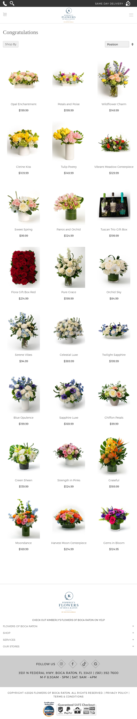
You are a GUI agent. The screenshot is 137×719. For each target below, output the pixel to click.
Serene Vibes (23, 354)
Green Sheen (23, 480)
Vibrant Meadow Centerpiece (113, 166)
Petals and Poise (69, 104)
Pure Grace (68, 292)
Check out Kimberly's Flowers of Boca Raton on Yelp (68, 620)
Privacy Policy (117, 692)
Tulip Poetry (69, 166)
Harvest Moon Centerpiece (68, 543)
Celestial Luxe (69, 354)
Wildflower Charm (114, 104)
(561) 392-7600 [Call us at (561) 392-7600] (107, 673)
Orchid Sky (114, 292)
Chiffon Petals (114, 417)
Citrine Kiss (23, 166)
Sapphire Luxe (68, 417)
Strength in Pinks (68, 480)
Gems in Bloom (114, 543)
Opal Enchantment (23, 104)
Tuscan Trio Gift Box (114, 229)
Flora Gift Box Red (23, 292)
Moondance (23, 543)
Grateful (113, 480)
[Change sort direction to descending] (132, 44)
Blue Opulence (23, 417)
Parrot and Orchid (69, 229)
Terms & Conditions (68, 696)
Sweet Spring (23, 229)
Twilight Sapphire (114, 354)
